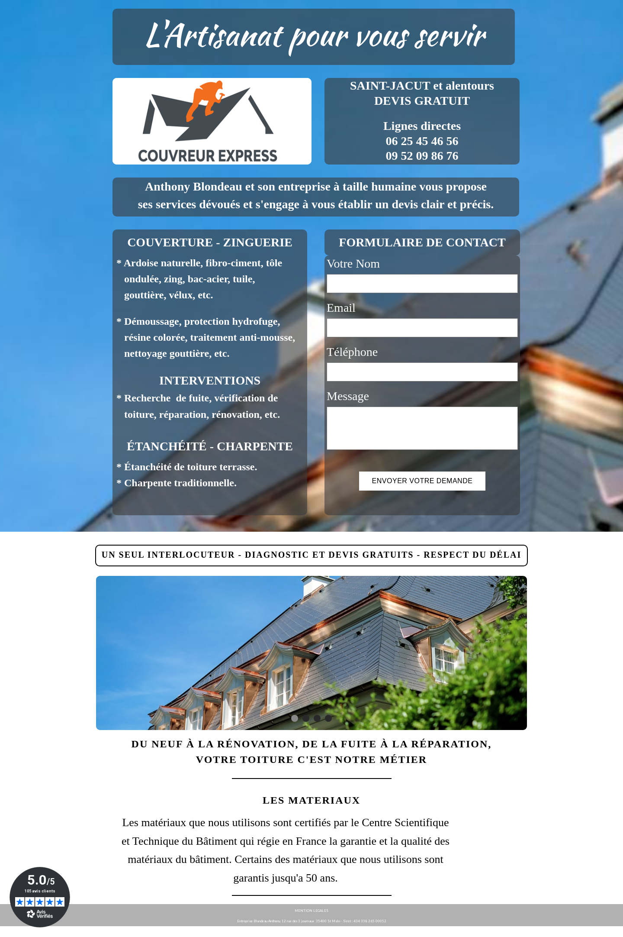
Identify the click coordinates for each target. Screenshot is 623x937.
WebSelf (609, 931)
